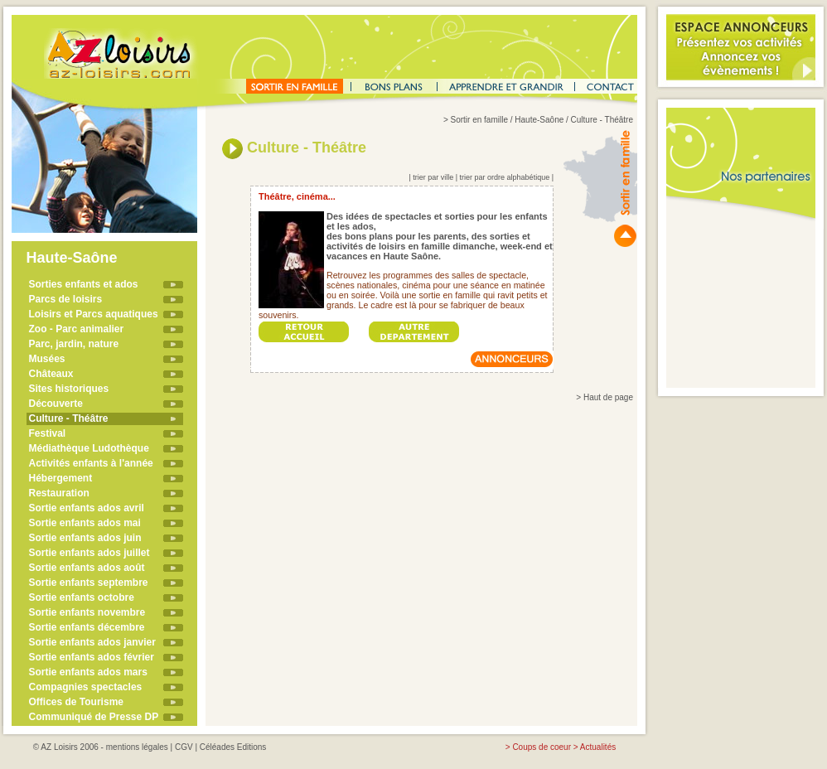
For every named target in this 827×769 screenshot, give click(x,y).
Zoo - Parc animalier (76, 329)
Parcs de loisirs (66, 299)
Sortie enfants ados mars (88, 672)
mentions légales (137, 747)
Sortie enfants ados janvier (92, 642)
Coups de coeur (541, 747)
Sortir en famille (479, 119)
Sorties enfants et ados (83, 284)
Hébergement (61, 478)
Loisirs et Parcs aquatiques (93, 314)
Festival (47, 433)
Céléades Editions (233, 747)
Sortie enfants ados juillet (89, 553)
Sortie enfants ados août (87, 567)
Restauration (59, 493)
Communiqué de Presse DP (94, 717)
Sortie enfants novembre (87, 612)
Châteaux (51, 374)
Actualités (598, 747)
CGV (184, 747)
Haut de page (608, 397)
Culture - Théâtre (69, 418)
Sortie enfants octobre (81, 597)
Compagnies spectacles (86, 687)
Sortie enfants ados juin (85, 538)
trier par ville (433, 177)
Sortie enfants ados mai (85, 523)
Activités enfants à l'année (91, 463)
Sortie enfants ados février (91, 657)
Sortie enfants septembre (88, 582)
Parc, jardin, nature (74, 344)
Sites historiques (69, 388)
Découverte (56, 403)
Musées (47, 359)
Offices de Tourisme (76, 702)
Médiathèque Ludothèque (89, 448)
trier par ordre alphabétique (505, 177)
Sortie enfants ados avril (86, 508)
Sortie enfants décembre (87, 627)
